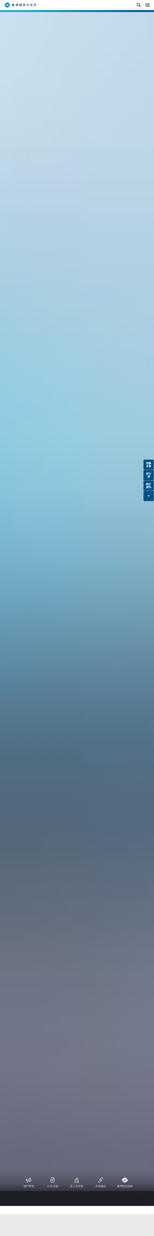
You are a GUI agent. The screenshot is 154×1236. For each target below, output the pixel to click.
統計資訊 (148, 486)
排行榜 (148, 475)
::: (2, 2)
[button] (147, 5)
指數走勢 (148, 465)
